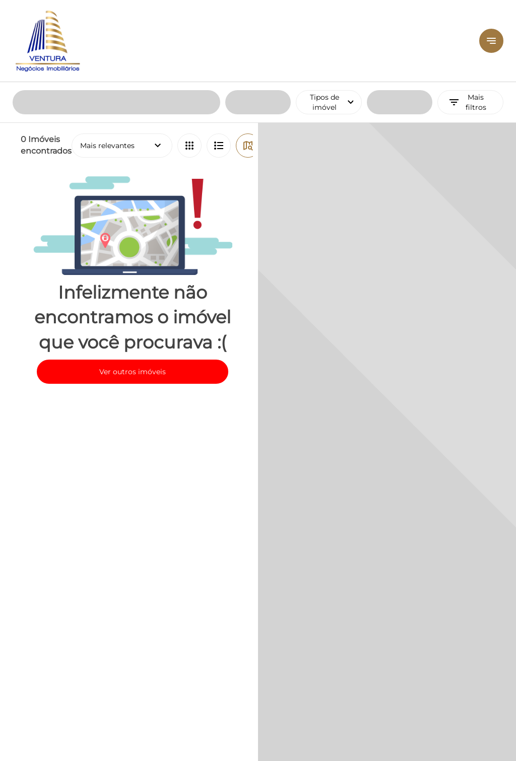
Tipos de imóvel (336, 20)
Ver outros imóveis (132, 289)
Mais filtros (467, 20)
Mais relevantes (122, 63)
